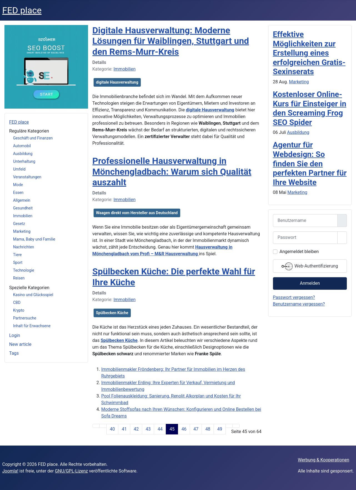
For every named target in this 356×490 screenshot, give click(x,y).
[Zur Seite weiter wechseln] (229, 426)
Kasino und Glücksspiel (33, 294)
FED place (19, 122)
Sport (17, 262)
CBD (17, 302)
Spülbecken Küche (112, 313)
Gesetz (19, 223)
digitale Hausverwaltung (117, 82)
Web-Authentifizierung (310, 266)
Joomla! (10, 471)
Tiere (17, 254)
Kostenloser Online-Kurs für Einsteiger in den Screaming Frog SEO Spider (309, 108)
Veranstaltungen (27, 177)
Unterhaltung (24, 161)
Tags (14, 353)
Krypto (18, 310)
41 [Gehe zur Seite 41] (124, 429)
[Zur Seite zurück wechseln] (103, 426)
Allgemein (21, 200)
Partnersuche (24, 318)
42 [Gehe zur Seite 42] (136, 429)
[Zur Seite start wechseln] (96, 426)
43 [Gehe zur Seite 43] (148, 429)
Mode (18, 184)
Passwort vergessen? (294, 297)
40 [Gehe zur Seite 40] (112, 429)
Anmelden (310, 283)
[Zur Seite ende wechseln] (236, 426)
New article (20, 344)
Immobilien (22, 216)
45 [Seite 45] (171, 429)
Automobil (22, 146)
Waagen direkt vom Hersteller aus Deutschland (137, 213)
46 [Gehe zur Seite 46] (183, 429)
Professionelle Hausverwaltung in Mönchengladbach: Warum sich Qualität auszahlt (172, 172)
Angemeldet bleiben (299, 251)
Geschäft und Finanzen (33, 138)
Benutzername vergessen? (299, 304)
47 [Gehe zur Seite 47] (195, 429)
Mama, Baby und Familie (34, 239)
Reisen (19, 278)
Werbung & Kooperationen (323, 459)
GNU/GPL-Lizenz (71, 471)
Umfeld (19, 169)
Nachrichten (23, 247)
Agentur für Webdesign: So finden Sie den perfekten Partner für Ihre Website (310, 163)
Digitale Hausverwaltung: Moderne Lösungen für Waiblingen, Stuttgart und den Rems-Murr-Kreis (170, 41)
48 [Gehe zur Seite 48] (207, 429)
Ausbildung (22, 153)
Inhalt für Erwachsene (32, 326)
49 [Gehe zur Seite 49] (219, 429)
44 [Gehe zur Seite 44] (159, 429)
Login (14, 335)
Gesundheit (23, 208)
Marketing (22, 231)
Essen (18, 192)
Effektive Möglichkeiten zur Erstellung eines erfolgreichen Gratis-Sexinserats (309, 53)
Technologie (23, 270)
